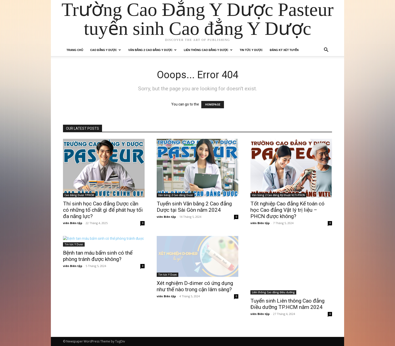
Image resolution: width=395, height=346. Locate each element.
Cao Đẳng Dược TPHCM (79, 195)
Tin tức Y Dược (251, 49)
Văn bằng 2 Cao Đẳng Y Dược (152, 49)
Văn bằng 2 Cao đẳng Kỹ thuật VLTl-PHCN (278, 195)
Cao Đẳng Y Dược (105, 49)
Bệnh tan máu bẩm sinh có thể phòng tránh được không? (98, 256)
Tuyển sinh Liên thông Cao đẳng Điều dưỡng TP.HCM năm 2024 (287, 304)
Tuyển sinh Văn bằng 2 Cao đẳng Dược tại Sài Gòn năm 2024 (194, 207)
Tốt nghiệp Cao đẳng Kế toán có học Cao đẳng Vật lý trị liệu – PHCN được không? (287, 210)
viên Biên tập (72, 223)
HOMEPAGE (212, 104)
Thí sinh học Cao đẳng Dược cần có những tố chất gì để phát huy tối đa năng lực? (103, 210)
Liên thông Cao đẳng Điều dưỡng (273, 292)
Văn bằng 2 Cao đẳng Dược (175, 195)
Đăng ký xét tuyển (284, 49)
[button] (326, 50)
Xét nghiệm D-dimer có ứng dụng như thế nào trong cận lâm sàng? (195, 286)
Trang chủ (75, 49)
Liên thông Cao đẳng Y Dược (208, 49)
